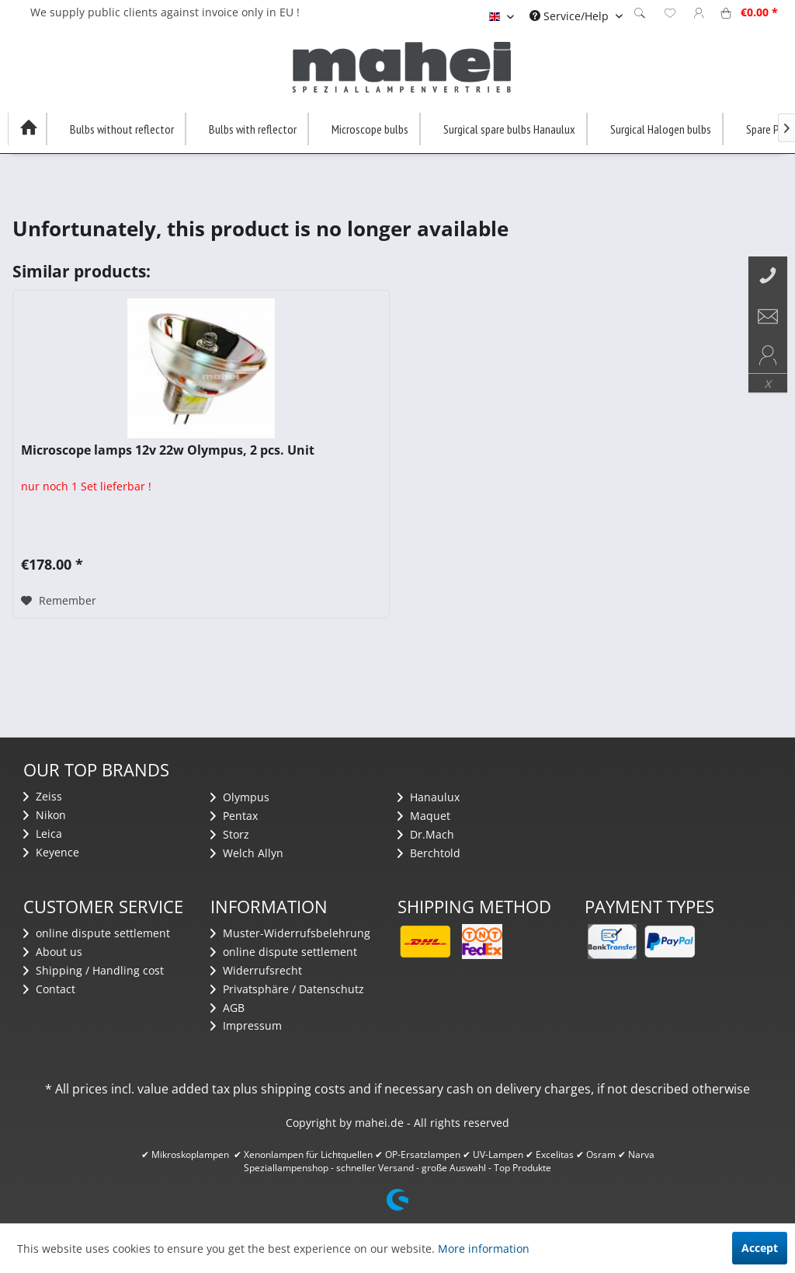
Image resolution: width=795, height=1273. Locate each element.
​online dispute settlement (96, 933)
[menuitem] (576, 16)
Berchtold (429, 853)
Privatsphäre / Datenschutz (287, 989)
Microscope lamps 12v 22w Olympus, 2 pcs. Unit (167, 450)
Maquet (424, 815)
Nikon (44, 814)
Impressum (246, 1025)
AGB (227, 1007)
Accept (759, 1247)
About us (52, 951)
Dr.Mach (426, 834)
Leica (42, 833)
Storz (229, 834)
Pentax (234, 815)
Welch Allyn (246, 853)
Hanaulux (429, 797)
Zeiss (42, 796)
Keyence (51, 852)
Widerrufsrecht (256, 970)
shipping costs (303, 1088)
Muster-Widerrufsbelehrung (290, 933)
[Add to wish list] (58, 600)
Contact (49, 989)
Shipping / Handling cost (93, 970)
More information (483, 1248)
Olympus (239, 797)
